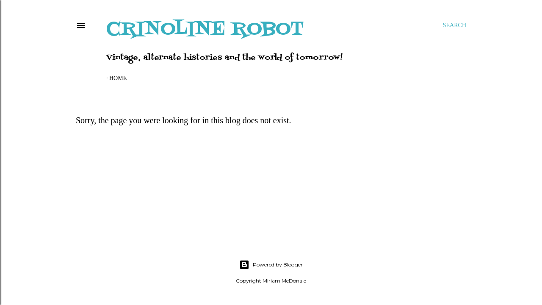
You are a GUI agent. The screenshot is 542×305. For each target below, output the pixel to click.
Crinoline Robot (205, 29)
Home (118, 78)
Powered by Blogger (271, 265)
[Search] (454, 25)
